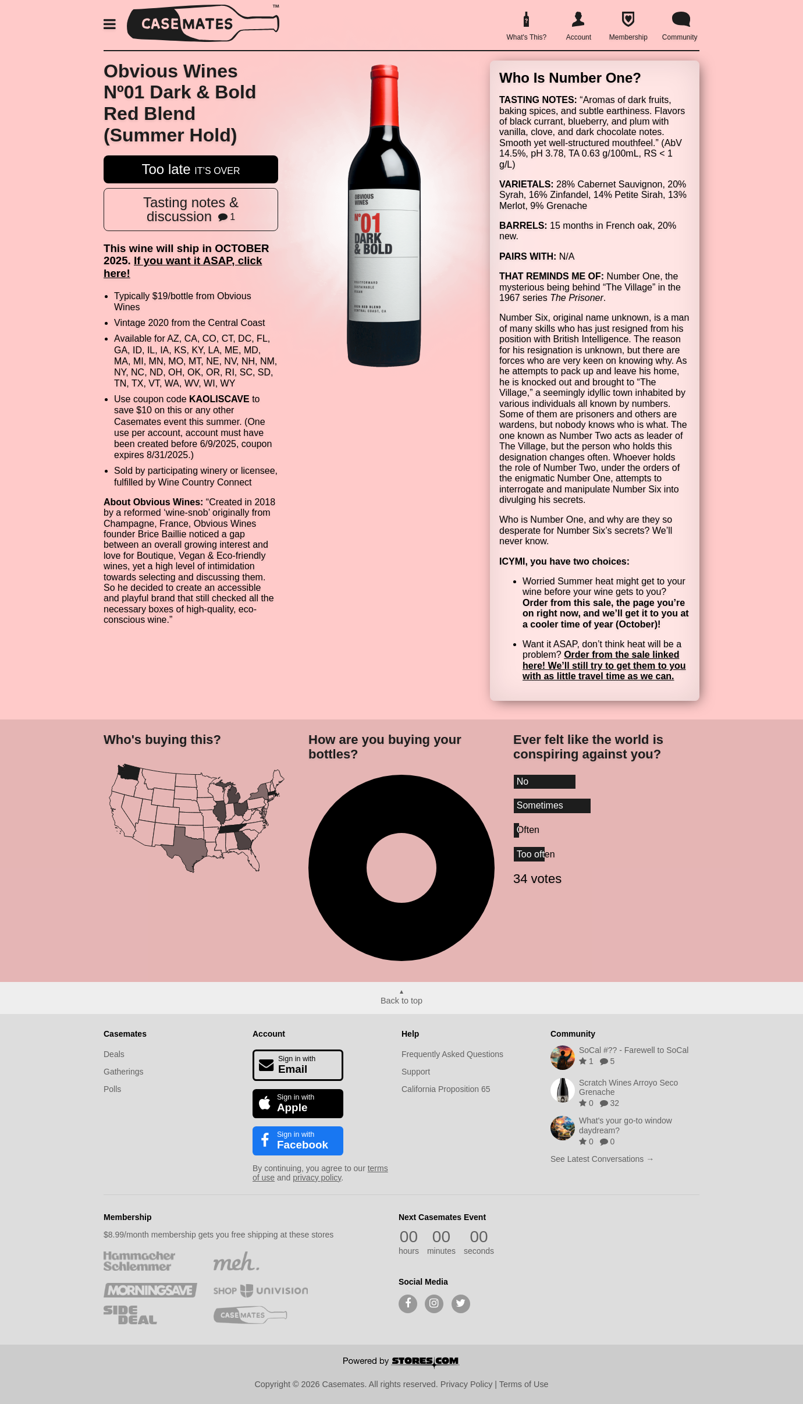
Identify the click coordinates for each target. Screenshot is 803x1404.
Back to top (401, 1000)
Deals (114, 1054)
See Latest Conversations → (602, 1159)
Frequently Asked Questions (452, 1054)
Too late (191, 169)
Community (572, 1033)
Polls (112, 1089)
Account (269, 1033)
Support (416, 1071)
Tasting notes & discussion (191, 209)
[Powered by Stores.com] (401, 1364)
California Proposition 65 (446, 1089)
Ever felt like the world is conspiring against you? (588, 746)
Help (410, 1033)
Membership (127, 1217)
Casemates (125, 1033)
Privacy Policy (466, 1384)
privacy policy (317, 1177)
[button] (112, 24)
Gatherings (123, 1071)
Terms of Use (524, 1384)
